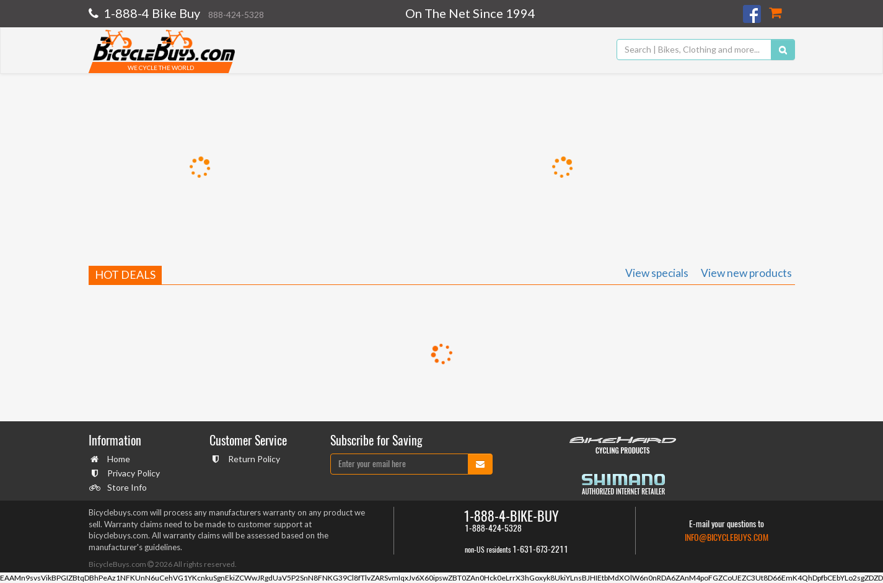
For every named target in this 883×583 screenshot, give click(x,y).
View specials (656, 272)
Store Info (125, 487)
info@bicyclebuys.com (726, 537)
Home (117, 459)
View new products (746, 272)
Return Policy (252, 459)
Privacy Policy (132, 473)
